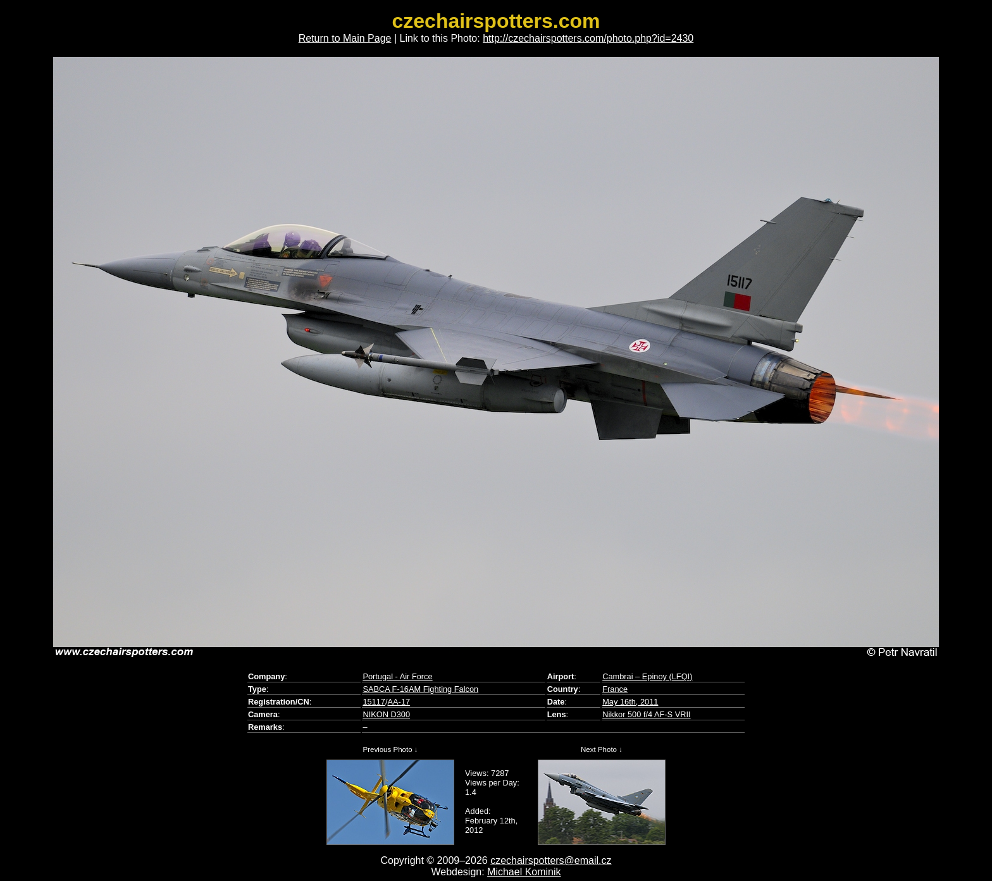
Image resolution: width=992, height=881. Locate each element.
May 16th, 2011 (630, 701)
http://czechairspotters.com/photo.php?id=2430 (588, 38)
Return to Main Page (345, 38)
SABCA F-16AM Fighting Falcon (420, 689)
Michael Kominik (524, 871)
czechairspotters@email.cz (550, 860)
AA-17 (399, 701)
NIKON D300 (386, 714)
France (615, 689)
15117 (374, 701)
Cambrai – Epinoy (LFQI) (647, 676)
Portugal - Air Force (397, 676)
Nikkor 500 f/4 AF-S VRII (646, 714)
